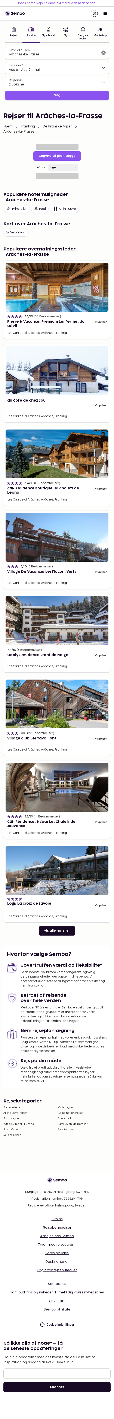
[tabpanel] (57, 73)
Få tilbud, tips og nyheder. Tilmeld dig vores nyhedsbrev (57, 1292)
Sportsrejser (11, 1118)
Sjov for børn (66, 1129)
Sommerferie (11, 1107)
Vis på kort (15, 232)
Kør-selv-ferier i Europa (18, 1124)
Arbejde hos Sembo (57, 1236)
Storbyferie (10, 1129)
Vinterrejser (65, 1107)
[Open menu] (105, 13)
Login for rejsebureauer (57, 1270)
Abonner (57, 1387)
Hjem (8, 126)
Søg (57, 95)
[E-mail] (57, 1373)
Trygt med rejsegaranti (57, 1245)
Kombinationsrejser (70, 1113)
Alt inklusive (64, 208)
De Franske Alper (57, 126)
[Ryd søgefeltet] (103, 52)
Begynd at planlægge (57, 156)
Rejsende (16, 80)
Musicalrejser (12, 1135)
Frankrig (28, 126)
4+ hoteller (16, 209)
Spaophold (65, 1118)
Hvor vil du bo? (19, 50)
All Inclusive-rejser (15, 1113)
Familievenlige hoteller (72, 1124)
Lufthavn (41, 167)
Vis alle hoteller (57, 930)
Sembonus (57, 1284)
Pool (40, 209)
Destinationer (57, 1262)
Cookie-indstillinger (57, 1325)
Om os (57, 1219)
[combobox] (53, 54)
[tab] (13, 34)
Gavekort (57, 1301)
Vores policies (57, 1253)
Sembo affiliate (57, 1310)
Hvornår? (16, 65)
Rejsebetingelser (57, 1228)
